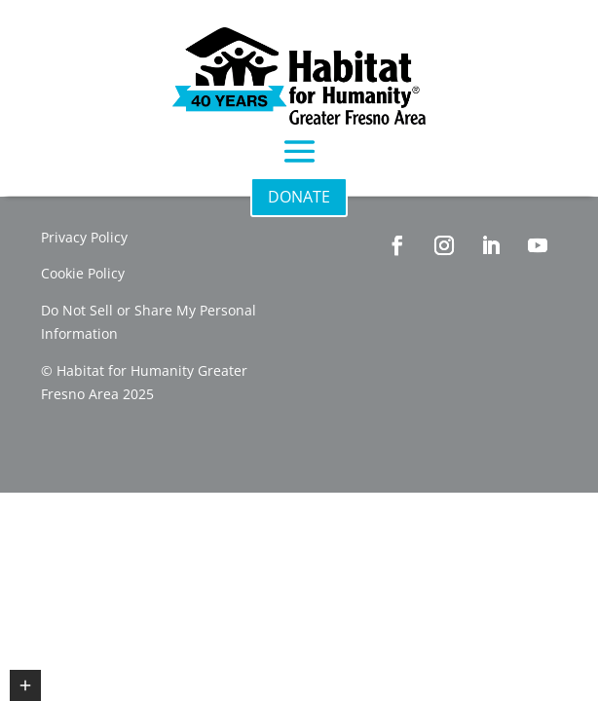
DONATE (299, 196)
